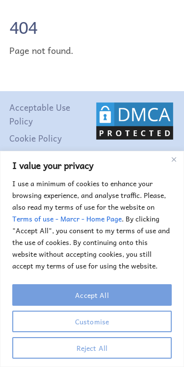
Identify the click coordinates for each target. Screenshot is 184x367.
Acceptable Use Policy (39, 114)
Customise (92, 321)
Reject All (92, 348)
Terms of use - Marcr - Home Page (67, 218)
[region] (92, 259)
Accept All (91, 295)
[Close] (174, 159)
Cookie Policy (35, 138)
